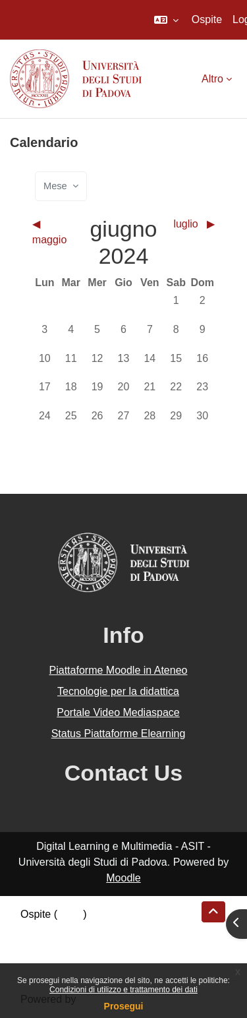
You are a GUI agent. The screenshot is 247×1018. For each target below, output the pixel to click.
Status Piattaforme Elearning (118, 733)
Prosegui (124, 1006)
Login (70, 914)
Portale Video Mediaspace (118, 712)
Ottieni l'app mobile (65, 961)
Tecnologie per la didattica (118, 691)
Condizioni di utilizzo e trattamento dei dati (123, 989)
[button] (166, 20)
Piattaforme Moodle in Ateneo (118, 670)
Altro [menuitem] (212, 78)
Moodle (123, 877)
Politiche (40, 945)
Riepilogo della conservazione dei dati (109, 930)
